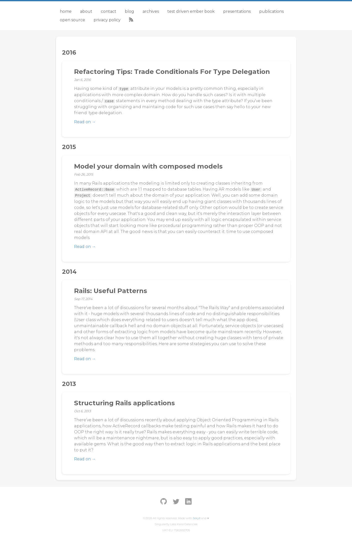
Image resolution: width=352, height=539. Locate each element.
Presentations (237, 11)
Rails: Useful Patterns (110, 291)
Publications (271, 11)
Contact (108, 11)
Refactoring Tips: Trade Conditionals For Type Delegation (172, 72)
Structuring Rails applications (124, 403)
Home (66, 11)
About (86, 11)
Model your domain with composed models (148, 166)
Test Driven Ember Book (191, 11)
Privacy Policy (107, 20)
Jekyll (196, 518)
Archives (151, 11)
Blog (129, 11)
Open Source (72, 20)
